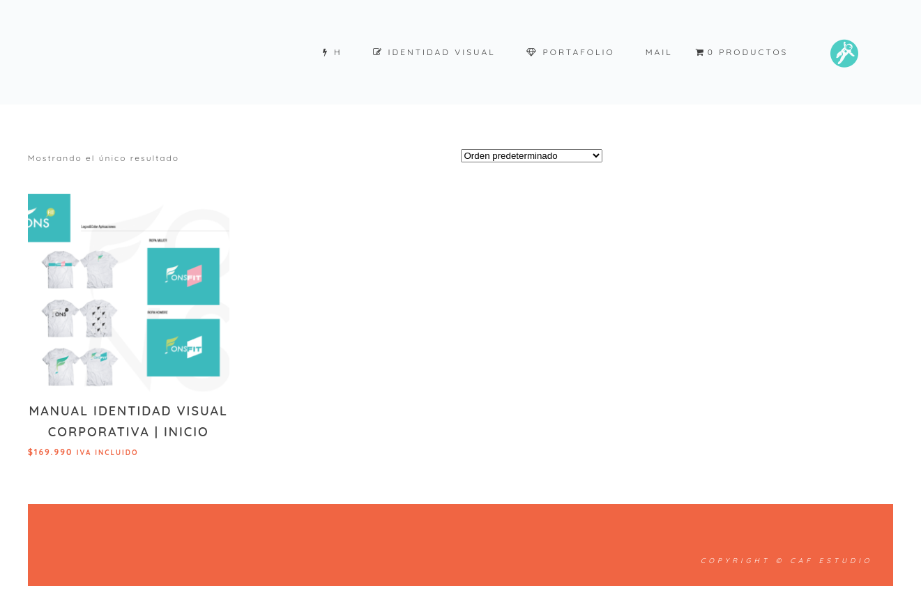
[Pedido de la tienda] (531, 155)
